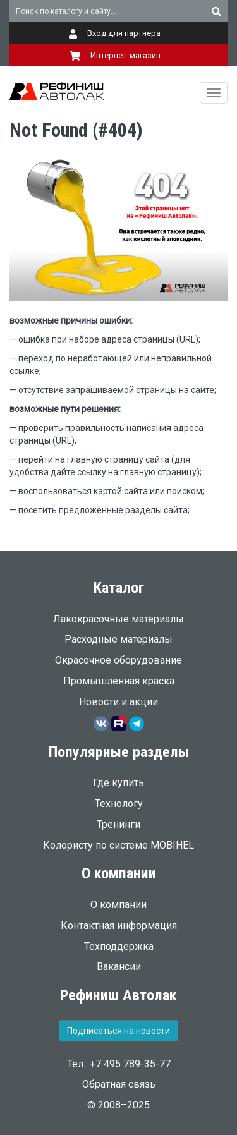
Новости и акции (118, 702)
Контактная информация (119, 926)
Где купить (118, 783)
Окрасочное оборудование (118, 660)
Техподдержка (119, 946)
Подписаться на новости (118, 1031)
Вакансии (119, 967)
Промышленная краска (118, 681)
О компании (118, 905)
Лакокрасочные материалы (118, 619)
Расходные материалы (118, 639)
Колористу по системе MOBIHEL (118, 845)
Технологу (119, 804)
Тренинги (118, 824)
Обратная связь (118, 1084)
